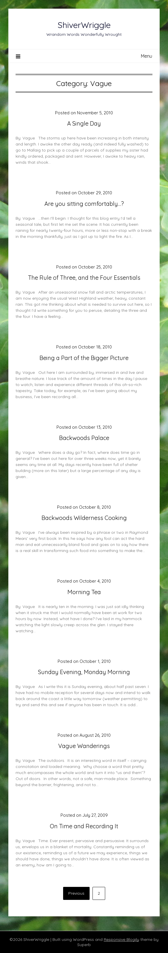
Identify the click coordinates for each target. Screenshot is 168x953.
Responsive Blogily (121, 939)
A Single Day (84, 123)
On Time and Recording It (84, 826)
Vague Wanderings (84, 745)
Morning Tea (84, 592)
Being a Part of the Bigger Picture (84, 357)
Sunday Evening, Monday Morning (84, 672)
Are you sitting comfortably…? (84, 203)
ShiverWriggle (84, 25)
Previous (76, 893)
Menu (146, 56)
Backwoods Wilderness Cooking (84, 517)
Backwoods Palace (84, 437)
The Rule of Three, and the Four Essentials (84, 277)
